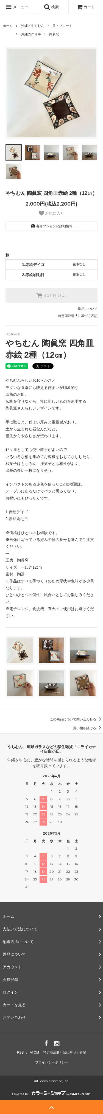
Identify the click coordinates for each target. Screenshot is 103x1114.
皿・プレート (62, 26)
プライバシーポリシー (51, 1062)
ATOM (34, 1052)
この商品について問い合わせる (76, 719)
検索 (51, 7)
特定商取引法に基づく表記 (78, 316)
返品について (88, 309)
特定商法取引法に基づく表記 (64, 1052)
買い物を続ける (88, 728)
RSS (20, 1052)
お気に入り (52, 213)
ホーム (8, 26)
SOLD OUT (51, 295)
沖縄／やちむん (32, 26)
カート (86, 7)
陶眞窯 (54, 34)
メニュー (17, 7)
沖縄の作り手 (31, 34)
